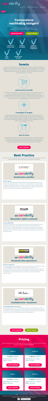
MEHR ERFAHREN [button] (16, 33)
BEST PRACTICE (32, 7)
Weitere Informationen (25, 399)
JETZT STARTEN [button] (24, 147)
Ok (18, 399)
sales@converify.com (29, 344)
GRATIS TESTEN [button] (32, 33)
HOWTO (22, 7)
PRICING (42, 7)
